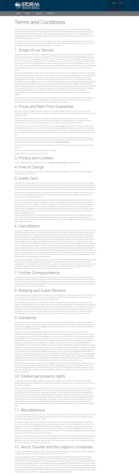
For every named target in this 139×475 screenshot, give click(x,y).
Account (114, 3)
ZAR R (120, 3)
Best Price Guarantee (62, 142)
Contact (50, 13)
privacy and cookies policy (58, 163)
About (28, 13)
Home (18, 13)
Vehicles (38, 13)
